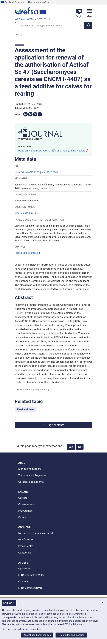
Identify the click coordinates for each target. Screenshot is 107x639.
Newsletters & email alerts (33, 533)
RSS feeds (24, 539)
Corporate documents (31, 481)
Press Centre (25, 545)
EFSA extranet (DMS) (30, 587)
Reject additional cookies (71, 635)
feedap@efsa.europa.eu (27, 252)
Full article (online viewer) (72, 150)
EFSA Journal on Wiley (31, 574)
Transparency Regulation (32, 475)
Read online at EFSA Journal (36, 150)
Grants (22, 517)
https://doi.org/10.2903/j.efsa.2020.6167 (36, 172)
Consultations (26, 504)
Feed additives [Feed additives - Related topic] (25, 409)
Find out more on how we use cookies (22, 629)
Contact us (24, 552)
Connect (23, 581)
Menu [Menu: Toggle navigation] (89, 16)
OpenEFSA (24, 568)
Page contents (53, 425)
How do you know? (37, 2)
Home (19, 34)
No (80, 446)
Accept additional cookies (37, 635)
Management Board (29, 468)
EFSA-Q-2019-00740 (27, 212)
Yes (71, 446)
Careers (22, 497)
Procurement (25, 510)
